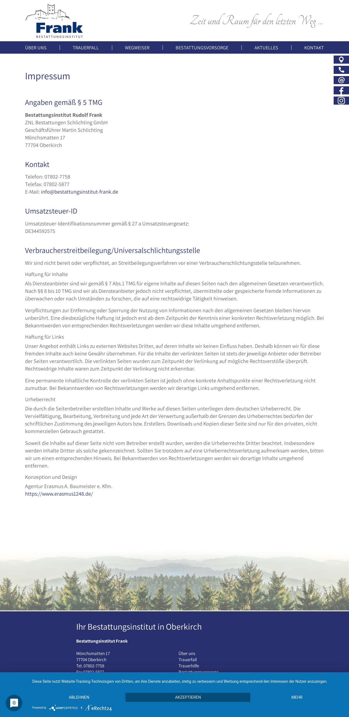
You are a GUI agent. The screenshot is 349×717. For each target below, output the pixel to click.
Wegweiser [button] (137, 47)
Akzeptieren (188, 697)
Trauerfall (188, 660)
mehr (297, 697)
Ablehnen (79, 697)
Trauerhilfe (189, 666)
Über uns (187, 653)
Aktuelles (266, 47)
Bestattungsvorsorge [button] (202, 47)
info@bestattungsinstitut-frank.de (79, 191)
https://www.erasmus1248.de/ (59, 493)
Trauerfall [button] (86, 47)
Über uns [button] (36, 47)
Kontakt (314, 47)
